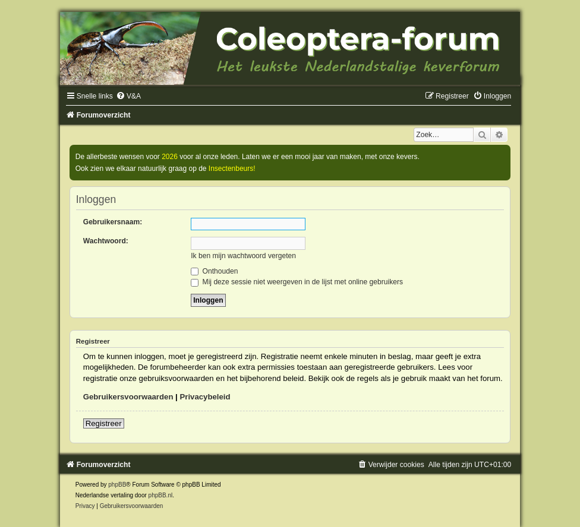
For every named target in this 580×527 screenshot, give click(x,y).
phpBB (117, 484)
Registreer (104, 423)
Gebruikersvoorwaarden (128, 396)
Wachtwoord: (105, 241)
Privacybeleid (204, 396)
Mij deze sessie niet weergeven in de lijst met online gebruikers (297, 282)
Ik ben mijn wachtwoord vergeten (243, 256)
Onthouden (214, 271)
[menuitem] (128, 96)
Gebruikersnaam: (112, 222)
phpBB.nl (161, 495)
